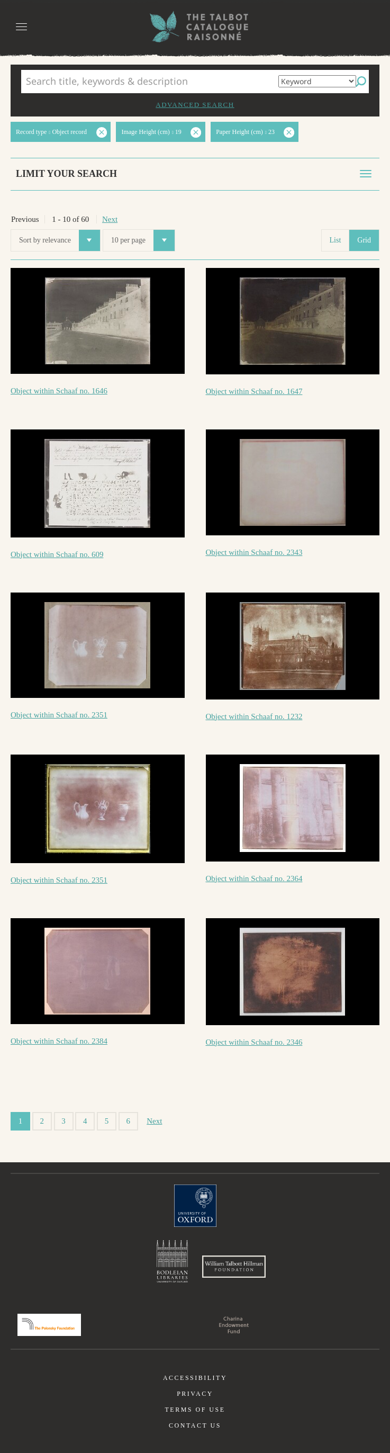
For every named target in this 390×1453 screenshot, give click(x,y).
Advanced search (195, 105)
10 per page (143, 240)
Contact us (195, 1425)
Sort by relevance (59, 240)
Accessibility (195, 1378)
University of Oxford (195, 1206)
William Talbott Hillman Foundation (234, 1266)
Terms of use (195, 1409)
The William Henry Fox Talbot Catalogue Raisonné (195, 27)
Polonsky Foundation (49, 1324)
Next (109, 219)
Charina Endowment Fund (234, 1324)
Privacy (195, 1393)
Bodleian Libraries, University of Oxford (172, 1261)
